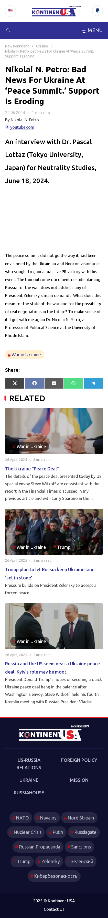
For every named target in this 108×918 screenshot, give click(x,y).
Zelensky (50, 861)
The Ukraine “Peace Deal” (32, 468)
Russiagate (85, 832)
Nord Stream (81, 817)
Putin (57, 832)
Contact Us (54, 909)
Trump (64, 547)
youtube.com (22, 127)
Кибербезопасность (55, 875)
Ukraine (28, 780)
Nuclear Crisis (27, 832)
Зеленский (82, 861)
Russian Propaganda (39, 846)
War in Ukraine (26, 354)
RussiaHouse (29, 792)
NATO (22, 817)
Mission (79, 780)
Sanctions (81, 846)
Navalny (48, 817)
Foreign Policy (79, 760)
